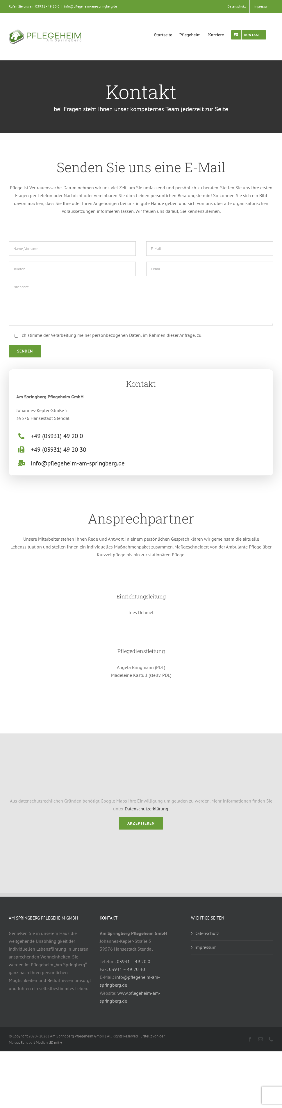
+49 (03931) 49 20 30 (58, 450)
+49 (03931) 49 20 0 (57, 436)
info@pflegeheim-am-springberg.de (90, 6)
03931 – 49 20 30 (127, 969)
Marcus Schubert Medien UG (31, 1042)
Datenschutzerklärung (146, 809)
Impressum (205, 947)
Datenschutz (206, 933)
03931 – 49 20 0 (133, 961)
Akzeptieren (141, 823)
